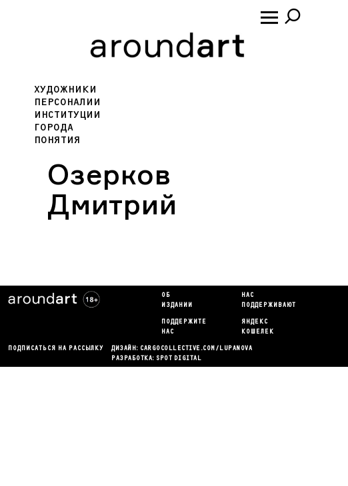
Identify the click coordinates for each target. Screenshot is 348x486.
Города (53, 127)
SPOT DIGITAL (178, 359)
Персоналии (67, 102)
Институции (67, 115)
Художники (65, 90)
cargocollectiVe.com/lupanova (196, 349)
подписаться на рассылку (55, 349)
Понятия (57, 140)
